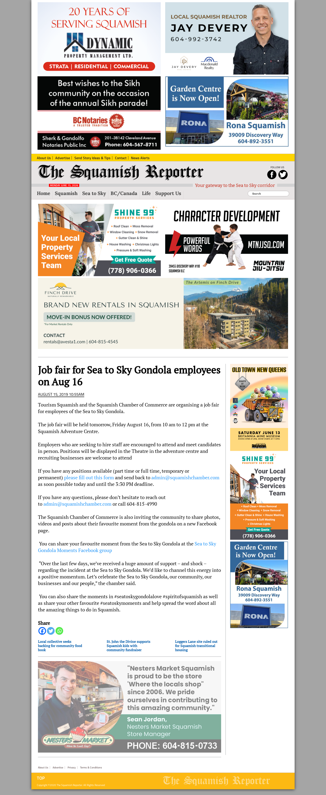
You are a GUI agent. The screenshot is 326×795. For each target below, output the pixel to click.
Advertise (58, 773)
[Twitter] (51, 634)
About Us (43, 773)
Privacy (72, 773)
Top (41, 784)
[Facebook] (42, 634)
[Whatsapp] (59, 634)
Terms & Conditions (91, 773)
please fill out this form (89, 481)
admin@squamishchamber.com (185, 481)
